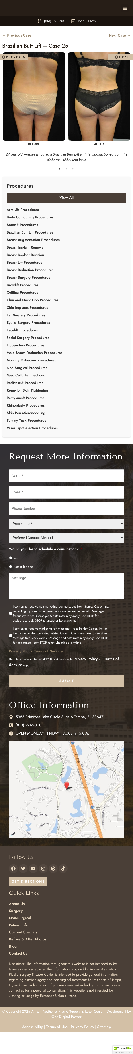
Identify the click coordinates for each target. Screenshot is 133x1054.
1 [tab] (60, 188)
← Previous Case (16, 54)
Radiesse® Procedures (25, 401)
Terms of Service (48, 670)
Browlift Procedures (22, 304)
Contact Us (18, 972)
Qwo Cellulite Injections (26, 394)
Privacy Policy (20, 670)
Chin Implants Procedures (27, 326)
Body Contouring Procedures (30, 236)
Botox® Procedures (22, 243)
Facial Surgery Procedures (28, 356)
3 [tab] (73, 188)
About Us (17, 922)
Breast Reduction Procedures (30, 288)
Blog (13, 965)
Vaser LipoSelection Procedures (32, 447)
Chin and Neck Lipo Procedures (32, 319)
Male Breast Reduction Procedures (34, 371)
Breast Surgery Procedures (28, 296)
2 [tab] (66, 188)
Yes (16, 577)
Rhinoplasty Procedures (26, 424)
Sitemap (104, 1046)
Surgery (16, 929)
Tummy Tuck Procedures (26, 439)
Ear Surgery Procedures (26, 334)
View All (66, 216)
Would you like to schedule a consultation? (45, 568)
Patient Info (18, 944)
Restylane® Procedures (25, 416)
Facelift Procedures (22, 349)
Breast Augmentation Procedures (33, 258)
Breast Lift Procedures (24, 281)
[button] (125, 17)
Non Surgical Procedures (27, 386)
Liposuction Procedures (25, 364)
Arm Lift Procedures (23, 228)
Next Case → (120, 54)
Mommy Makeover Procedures (31, 379)
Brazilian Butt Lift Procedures (30, 251)
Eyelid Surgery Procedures (28, 341)
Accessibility (32, 1046)
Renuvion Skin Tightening (27, 409)
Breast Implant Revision (25, 273)
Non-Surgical (20, 937)
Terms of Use (57, 1046)
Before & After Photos (27, 958)
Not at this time (23, 585)
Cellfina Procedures (22, 311)
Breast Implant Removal (25, 266)
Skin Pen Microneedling (26, 431)
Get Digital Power (66, 1036)
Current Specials (23, 951)
